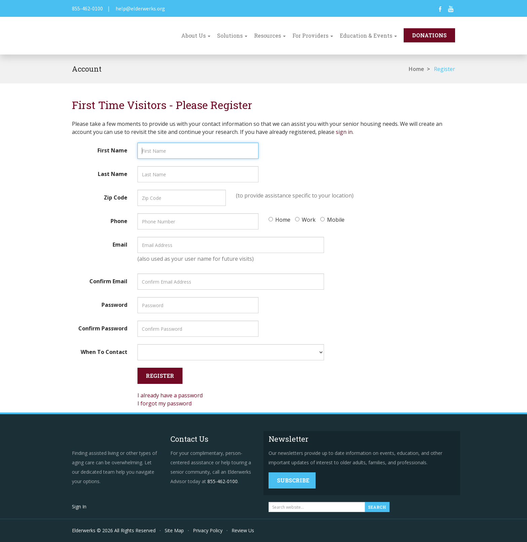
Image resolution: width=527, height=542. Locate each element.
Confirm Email (108, 281)
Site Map (174, 530)
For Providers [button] (312, 35)
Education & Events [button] (368, 35)
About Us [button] (195, 35)
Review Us (243, 530)
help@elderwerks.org (140, 8)
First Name (112, 150)
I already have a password (170, 395)
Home (416, 69)
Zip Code (115, 197)
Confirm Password (102, 328)
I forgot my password (164, 403)
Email (120, 244)
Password (114, 305)
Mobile (332, 219)
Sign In (79, 506)
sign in (344, 132)
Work (305, 219)
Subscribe (293, 480)
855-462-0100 (87, 8)
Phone (119, 221)
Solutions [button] (232, 35)
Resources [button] (270, 35)
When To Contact (104, 352)
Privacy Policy (207, 530)
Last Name (112, 174)
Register (444, 69)
